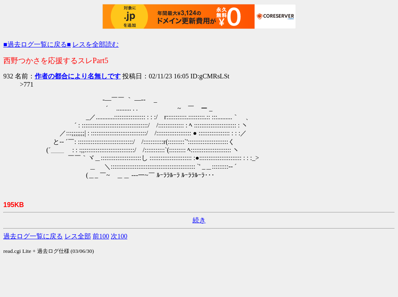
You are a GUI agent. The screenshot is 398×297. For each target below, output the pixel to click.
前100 (101, 236)
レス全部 (77, 236)
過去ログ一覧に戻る (33, 236)
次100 (119, 236)
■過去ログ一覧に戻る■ (37, 44)
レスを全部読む (95, 44)
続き (199, 220)
